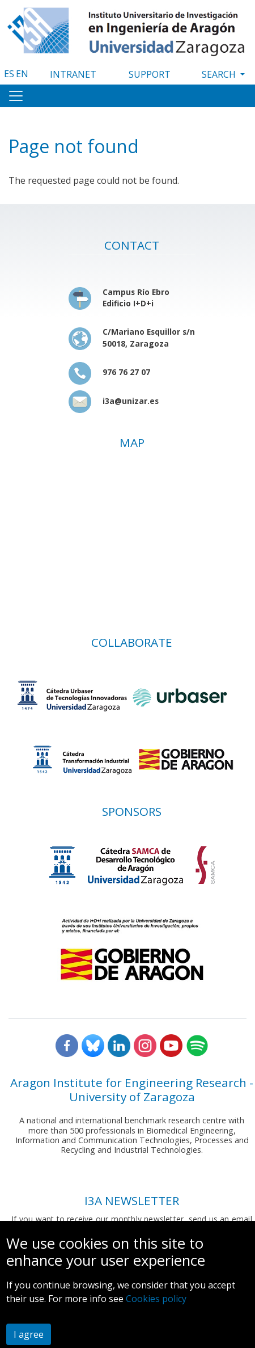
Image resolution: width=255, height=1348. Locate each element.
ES (9, 74)
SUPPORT (150, 74)
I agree (29, 1334)
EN (22, 74)
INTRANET (73, 74)
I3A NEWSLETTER (131, 1200)
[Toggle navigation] (16, 96)
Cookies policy (156, 1298)
